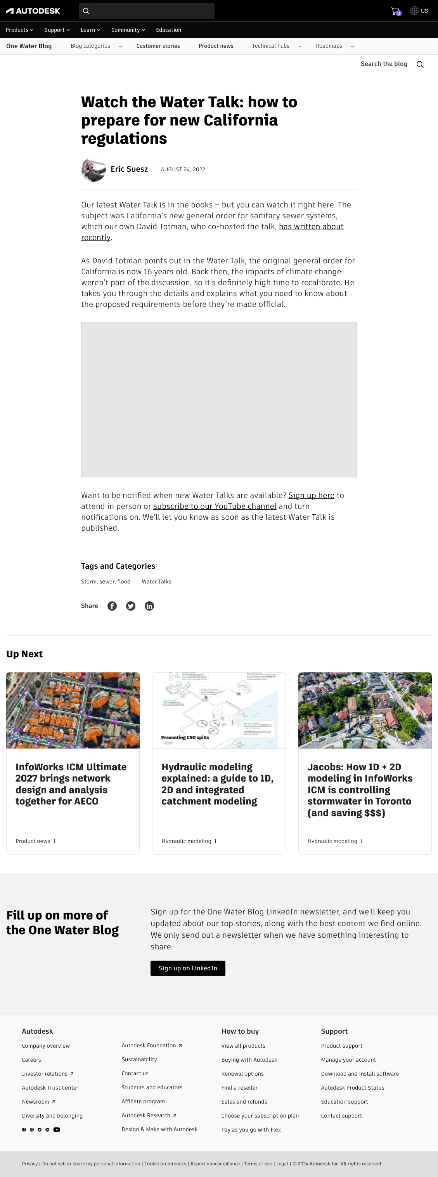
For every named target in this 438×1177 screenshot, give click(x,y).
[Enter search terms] (147, 11)
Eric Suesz (114, 169)
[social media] (41, 1129)
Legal (282, 1164)
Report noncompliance (215, 1164)
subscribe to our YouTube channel (215, 506)
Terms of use (258, 1164)
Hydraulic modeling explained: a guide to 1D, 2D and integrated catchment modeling (217, 784)
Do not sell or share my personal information (91, 1164)
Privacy (30, 1164)
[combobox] (147, 11)
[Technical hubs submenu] (274, 46)
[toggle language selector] (419, 11)
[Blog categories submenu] (93, 46)
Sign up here (312, 495)
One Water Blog (29, 46)
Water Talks (156, 581)
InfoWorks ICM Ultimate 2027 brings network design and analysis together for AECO (71, 784)
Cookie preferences (166, 1164)
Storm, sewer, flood (105, 581)
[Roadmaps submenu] (332, 46)
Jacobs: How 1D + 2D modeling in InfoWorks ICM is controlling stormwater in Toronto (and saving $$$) (360, 790)
